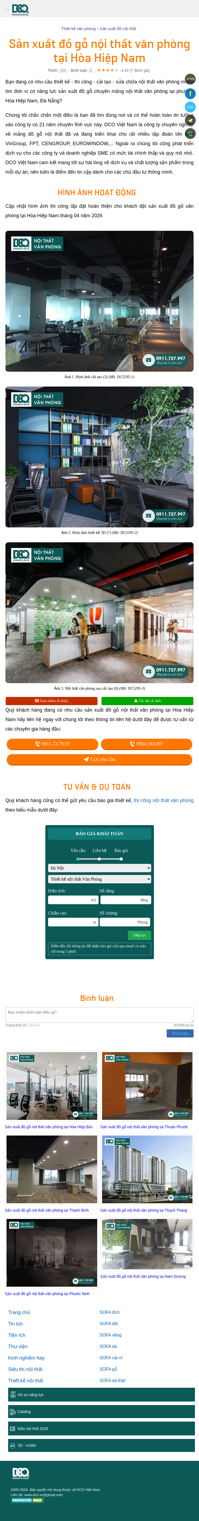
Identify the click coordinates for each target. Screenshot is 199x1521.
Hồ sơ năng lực (31, 1395)
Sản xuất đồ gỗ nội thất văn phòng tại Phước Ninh (47, 1294)
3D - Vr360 (27, 1445)
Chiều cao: (73, 918)
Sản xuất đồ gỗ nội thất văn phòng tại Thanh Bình (47, 1210)
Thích (52, 70)
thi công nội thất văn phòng (164, 800)
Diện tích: (73, 896)
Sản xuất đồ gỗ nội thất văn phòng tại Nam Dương (143, 1276)
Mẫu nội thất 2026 (33, 1428)
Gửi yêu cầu (99, 759)
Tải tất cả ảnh (147, 701)
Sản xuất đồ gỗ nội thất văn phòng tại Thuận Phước (144, 1127)
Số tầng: (125, 896)
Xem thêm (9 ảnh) (51, 701)
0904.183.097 (146, 744)
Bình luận (79, 70)
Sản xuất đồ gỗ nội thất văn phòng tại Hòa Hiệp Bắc (49, 1127)
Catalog (24, 1411)
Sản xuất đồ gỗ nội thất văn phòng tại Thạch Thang (143, 1210)
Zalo (190, 107)
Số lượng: (125, 918)
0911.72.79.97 (52, 744)
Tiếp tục (139, 935)
